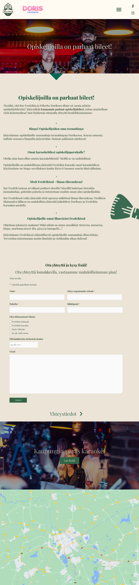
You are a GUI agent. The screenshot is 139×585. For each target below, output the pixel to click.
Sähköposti (73, 304)
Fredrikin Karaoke (20, 325)
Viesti (12, 351)
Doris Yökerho (18, 329)
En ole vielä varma (20, 333)
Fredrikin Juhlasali (20, 321)
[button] (119, 9)
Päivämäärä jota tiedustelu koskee (26, 338)
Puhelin (14, 304)
